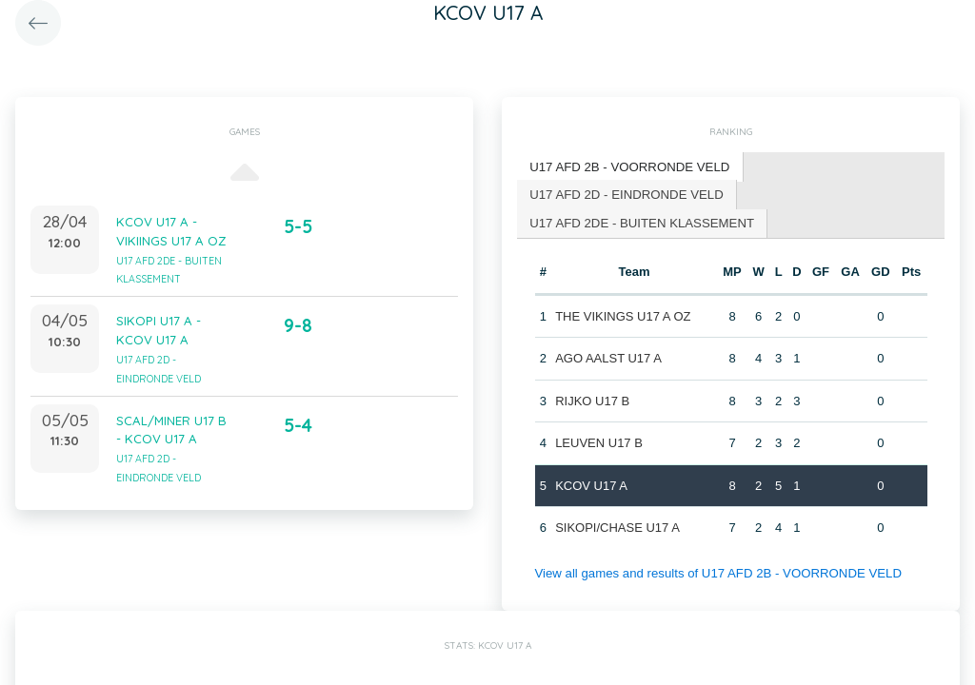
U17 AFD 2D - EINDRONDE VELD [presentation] (624, 193)
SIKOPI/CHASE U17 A (617, 526)
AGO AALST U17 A (608, 357)
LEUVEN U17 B (599, 442)
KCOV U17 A (591, 484)
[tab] (628, 167)
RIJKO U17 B (592, 399)
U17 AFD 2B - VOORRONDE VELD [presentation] (627, 166)
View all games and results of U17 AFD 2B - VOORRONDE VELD (714, 571)
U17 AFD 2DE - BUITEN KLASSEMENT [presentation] (639, 221)
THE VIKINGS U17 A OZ (622, 314)
